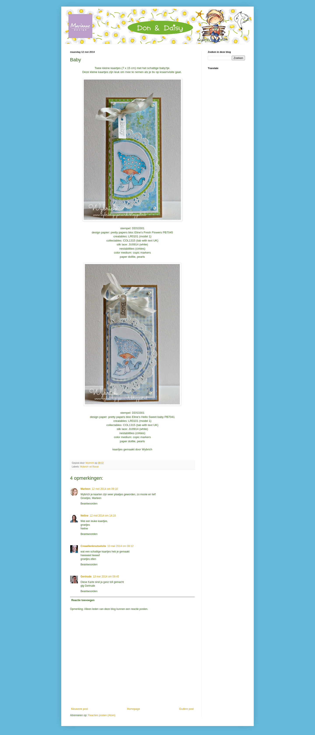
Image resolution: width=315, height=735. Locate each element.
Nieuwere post (79, 708)
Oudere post (186, 708)
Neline (84, 515)
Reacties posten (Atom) (101, 715)
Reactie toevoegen (82, 600)
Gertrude (86, 576)
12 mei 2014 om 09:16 (105, 488)
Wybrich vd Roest (89, 466)
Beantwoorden (88, 503)
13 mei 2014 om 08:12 (120, 546)
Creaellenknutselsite (93, 546)
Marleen (85, 488)
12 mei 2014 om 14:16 (103, 515)
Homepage (133, 708)
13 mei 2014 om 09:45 (106, 576)
